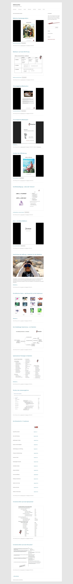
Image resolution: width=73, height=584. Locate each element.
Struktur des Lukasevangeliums (21, 390)
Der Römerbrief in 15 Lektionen (21, 421)
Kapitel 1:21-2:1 (36, 440)
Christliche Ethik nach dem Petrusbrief (22, 544)
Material (34, 9)
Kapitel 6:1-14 (36, 457)
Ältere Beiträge (16, 576)
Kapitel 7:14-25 (36, 461)
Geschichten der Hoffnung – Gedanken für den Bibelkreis (27, 254)
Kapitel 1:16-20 (36, 436)
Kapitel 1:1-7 (35, 431)
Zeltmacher (16, 5)
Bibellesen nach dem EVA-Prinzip (21, 51)
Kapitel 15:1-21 (36, 491)
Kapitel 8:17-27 (36, 470)
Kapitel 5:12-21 (36, 453)
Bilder (25, 9)
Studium (39, 9)
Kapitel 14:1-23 (36, 487)
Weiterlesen (15, 144)
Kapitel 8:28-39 (36, 474)
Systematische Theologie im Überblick (22, 356)
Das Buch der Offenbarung (19, 153)
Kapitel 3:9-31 (36, 444)
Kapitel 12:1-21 (36, 478)
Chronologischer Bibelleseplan (20, 119)
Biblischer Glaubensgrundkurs (20, 18)
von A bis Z (20, 9)
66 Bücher (14, 9)
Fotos (44, 9)
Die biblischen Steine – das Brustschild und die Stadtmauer (28, 293)
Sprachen (29, 9)
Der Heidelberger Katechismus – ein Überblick (24, 327)
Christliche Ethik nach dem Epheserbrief (23, 501)
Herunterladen (24, 77)
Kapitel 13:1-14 (36, 483)
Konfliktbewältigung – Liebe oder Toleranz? (23, 186)
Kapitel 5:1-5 (35, 448)
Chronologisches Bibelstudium (20, 86)
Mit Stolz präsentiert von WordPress (18, 579)
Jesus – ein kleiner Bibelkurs (20, 221)
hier (49, 33)
